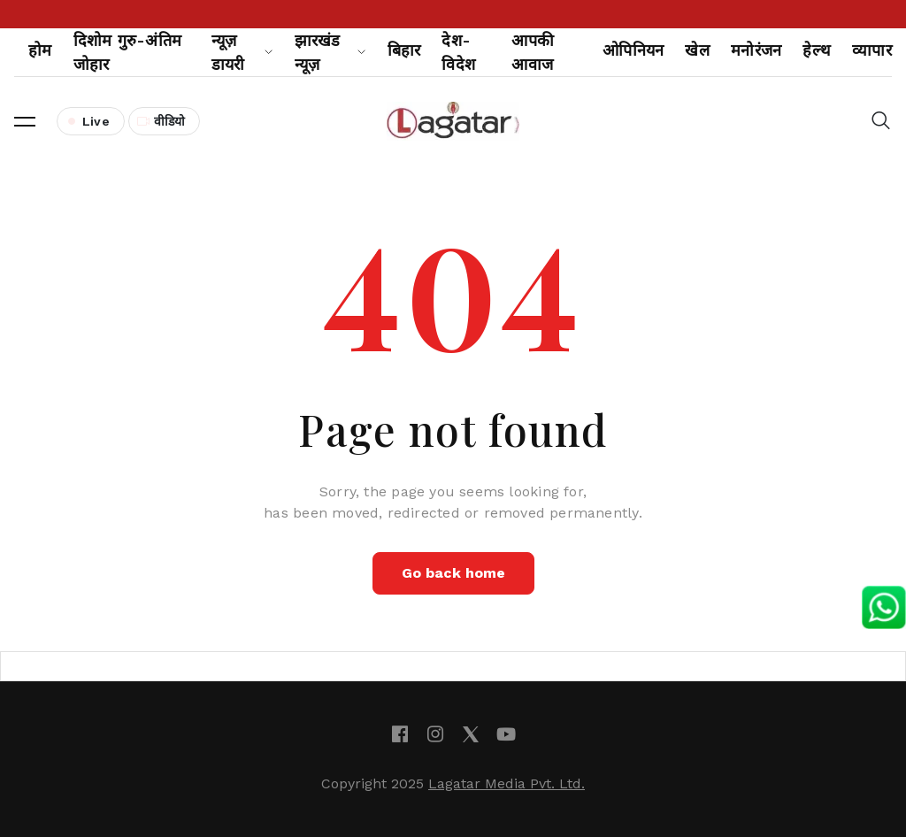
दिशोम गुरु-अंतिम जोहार (127, 52)
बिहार (404, 50)
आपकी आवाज (532, 52)
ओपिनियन (633, 50)
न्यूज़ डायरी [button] (242, 52)
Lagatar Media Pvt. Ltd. (506, 783)
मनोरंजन (756, 50)
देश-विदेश (458, 52)
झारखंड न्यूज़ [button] (330, 52)
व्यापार (872, 50)
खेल (697, 50)
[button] (24, 121)
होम (40, 50)
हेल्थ (816, 50)
